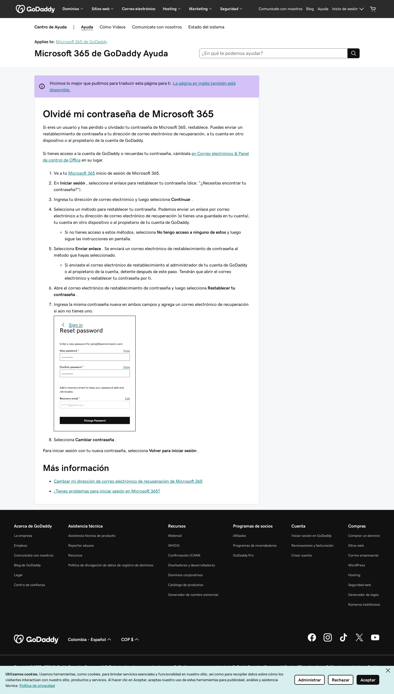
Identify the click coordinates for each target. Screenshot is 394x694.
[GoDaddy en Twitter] (359, 641)
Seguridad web (359, 585)
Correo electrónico (138, 9)
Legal (18, 575)
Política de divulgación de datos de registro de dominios (110, 565)
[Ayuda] (323, 9)
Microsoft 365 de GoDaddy (81, 41)
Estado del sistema (206, 27)
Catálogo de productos (185, 585)
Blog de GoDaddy (27, 565)
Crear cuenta (301, 555)
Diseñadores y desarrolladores (191, 565)
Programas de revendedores (255, 545)
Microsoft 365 (81, 173)
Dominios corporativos (185, 575)
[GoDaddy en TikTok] (343, 641)
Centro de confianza (29, 585)
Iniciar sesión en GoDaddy (311, 535)
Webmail (175, 535)
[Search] (354, 53)
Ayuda (87, 27)
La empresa (23, 535)
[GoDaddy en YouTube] (375, 641)
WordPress (356, 565)
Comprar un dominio (364, 535)
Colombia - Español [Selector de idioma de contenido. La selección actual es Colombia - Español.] (90, 639)
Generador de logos (363, 594)
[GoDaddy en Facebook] (312, 641)
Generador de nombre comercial (193, 594)
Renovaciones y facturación (312, 545)
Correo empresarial (363, 555)
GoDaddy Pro (243, 555)
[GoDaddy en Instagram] (328, 641)
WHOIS (174, 545)
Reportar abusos (81, 545)
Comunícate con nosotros (157, 27)
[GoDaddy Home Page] (36, 639)
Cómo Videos (113, 27)
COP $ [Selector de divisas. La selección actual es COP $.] (130, 639)
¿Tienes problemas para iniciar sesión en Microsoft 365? (107, 491)
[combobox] (273, 53)
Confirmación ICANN (184, 555)
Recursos (75, 555)
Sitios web (356, 545)
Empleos (20, 545)
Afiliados (239, 535)
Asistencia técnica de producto (91, 535)
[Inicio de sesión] (349, 9)
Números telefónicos (364, 604)
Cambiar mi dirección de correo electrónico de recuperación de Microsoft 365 (128, 481)
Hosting (354, 575)
